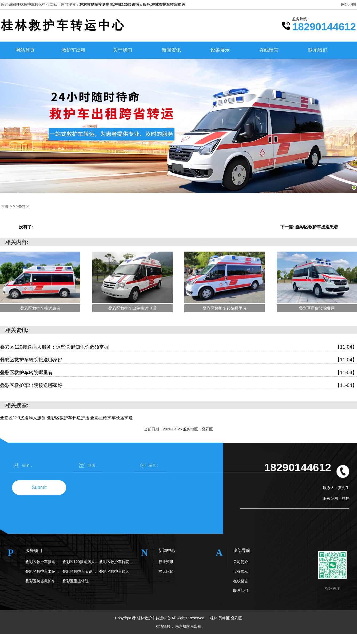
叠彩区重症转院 (75, 581)
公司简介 (240, 562)
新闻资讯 (171, 50)
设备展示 (220, 50)
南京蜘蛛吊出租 (188, 626)
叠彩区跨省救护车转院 (43, 581)
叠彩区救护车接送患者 (43, 562)
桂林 (214, 618)
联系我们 (317, 50)
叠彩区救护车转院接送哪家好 (178, 360)
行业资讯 (165, 562)
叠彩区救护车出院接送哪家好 (178, 385)
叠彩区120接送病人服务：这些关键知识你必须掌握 (178, 347)
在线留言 (269, 50)
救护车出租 (74, 50)
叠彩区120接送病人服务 (81, 562)
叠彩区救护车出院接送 (43, 571)
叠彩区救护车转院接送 (117, 562)
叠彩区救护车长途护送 (81, 571)
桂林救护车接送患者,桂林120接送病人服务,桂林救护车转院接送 (132, 4)
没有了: (26, 227)
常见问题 (165, 571)
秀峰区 (225, 618)
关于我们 (122, 50)
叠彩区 (236, 618)
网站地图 (348, 4)
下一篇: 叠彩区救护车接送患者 (309, 227)
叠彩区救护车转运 (114, 571)
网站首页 (25, 50)
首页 (5, 206)
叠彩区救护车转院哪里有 (178, 372)
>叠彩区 (22, 206)
